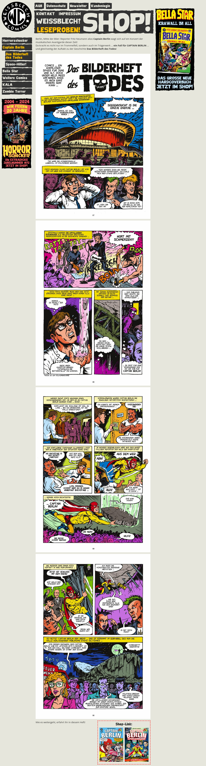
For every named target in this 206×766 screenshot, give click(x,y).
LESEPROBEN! (58, 29)
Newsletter (78, 6)
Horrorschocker (15, 40)
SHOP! (117, 21)
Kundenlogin (100, 6)
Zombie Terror (14, 91)
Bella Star (10, 71)
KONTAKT (45, 13)
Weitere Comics (15, 78)
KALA (8, 85)
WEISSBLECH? (58, 20)
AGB (38, 6)
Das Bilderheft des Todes (17, 56)
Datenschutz (56, 6)
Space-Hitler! (16, 64)
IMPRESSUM (70, 13)
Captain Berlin (14, 47)
